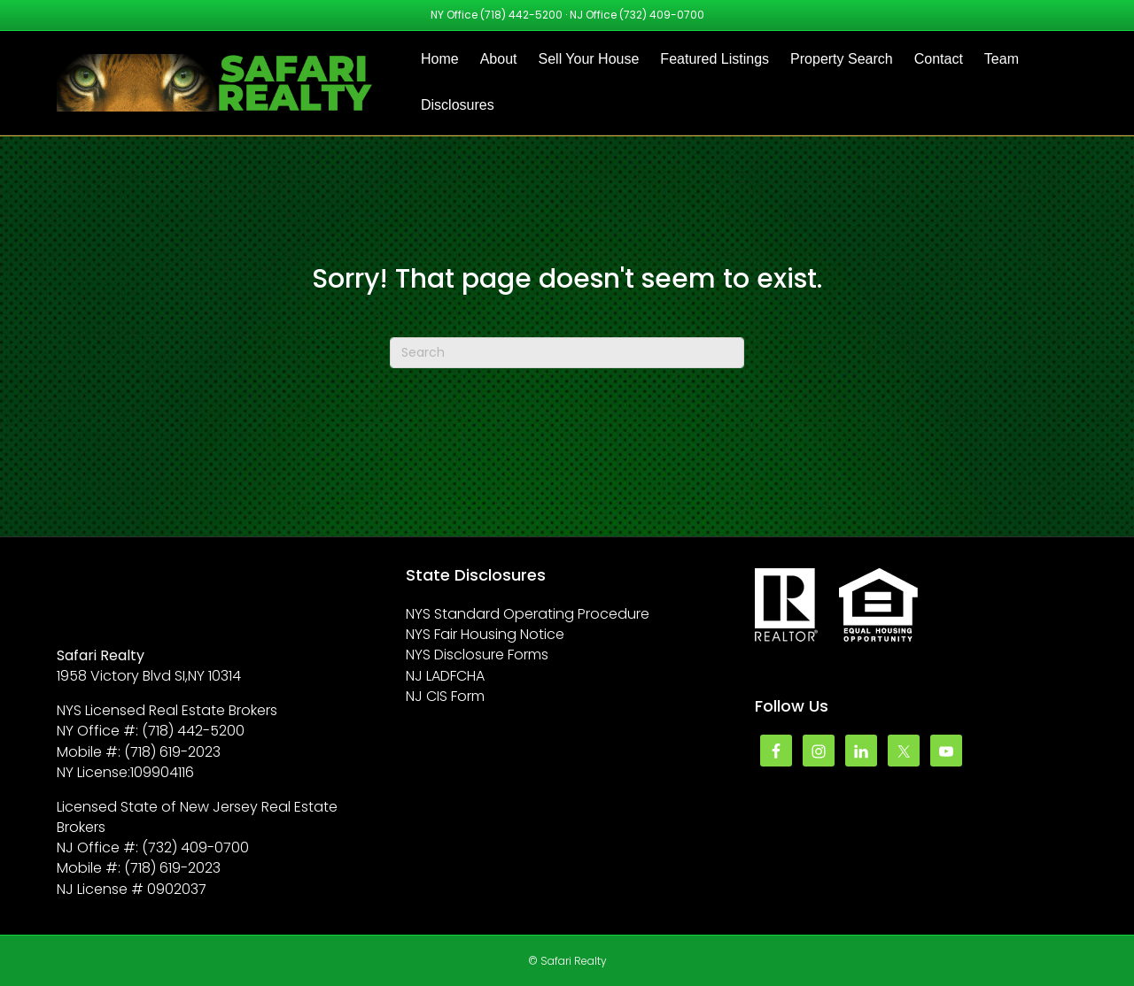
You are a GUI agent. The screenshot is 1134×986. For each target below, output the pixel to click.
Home (440, 58)
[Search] (567, 352)
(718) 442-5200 (521, 14)
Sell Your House (589, 58)
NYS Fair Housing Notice (485, 634)
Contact (938, 58)
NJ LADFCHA (445, 676)
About (498, 58)
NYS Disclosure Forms (477, 654)
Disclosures (457, 104)
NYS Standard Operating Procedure (527, 614)
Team (1001, 58)
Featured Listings (714, 58)
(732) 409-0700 (661, 14)
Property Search (841, 58)
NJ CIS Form (445, 696)
